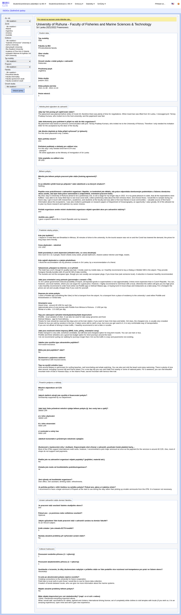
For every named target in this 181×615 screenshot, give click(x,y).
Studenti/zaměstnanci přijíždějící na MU (29, 4)
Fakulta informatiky (18, 77)
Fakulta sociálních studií (18, 81)
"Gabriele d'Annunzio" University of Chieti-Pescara (18, 43)
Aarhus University (18, 45)
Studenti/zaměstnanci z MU (60, 4)
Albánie (18, 29)
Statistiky (89, 4)
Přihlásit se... (160, 4)
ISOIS (5, 11)
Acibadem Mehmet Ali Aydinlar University (18, 53)
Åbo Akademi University (18, 49)
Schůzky (100, 4)
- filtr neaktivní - (18, 27)
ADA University (18, 56)
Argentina (18, 31)
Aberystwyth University (18, 47)
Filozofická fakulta (18, 75)
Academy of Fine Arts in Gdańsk (18, 51)
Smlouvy (78, 4)
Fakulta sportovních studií (18, 79)
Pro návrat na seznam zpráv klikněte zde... (54, 19)
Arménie (18, 33)
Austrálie (18, 35)
